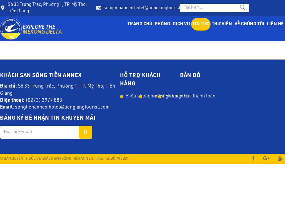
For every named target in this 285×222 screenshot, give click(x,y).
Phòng (162, 24)
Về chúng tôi (249, 24)
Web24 (123, 159)
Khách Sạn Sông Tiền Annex (67, 159)
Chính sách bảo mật (151, 96)
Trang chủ (139, 24)
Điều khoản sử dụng (132, 96)
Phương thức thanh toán (170, 96)
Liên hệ (275, 24)
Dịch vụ (181, 24)
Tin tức (200, 24)
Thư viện (222, 24)
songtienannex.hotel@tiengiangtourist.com (147, 8)
